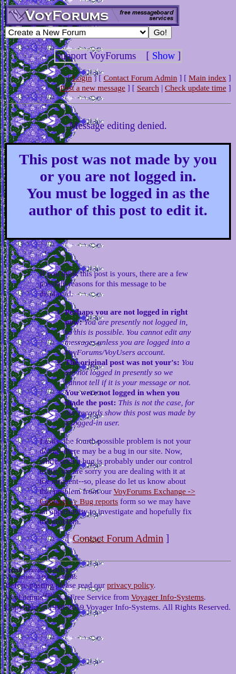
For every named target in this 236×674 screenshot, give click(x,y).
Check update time (195, 88)
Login (82, 77)
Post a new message (92, 88)
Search (148, 88)
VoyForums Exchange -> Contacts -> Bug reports (117, 496)
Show (163, 55)
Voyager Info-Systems (167, 597)
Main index (208, 77)
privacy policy (130, 585)
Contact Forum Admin (140, 77)
